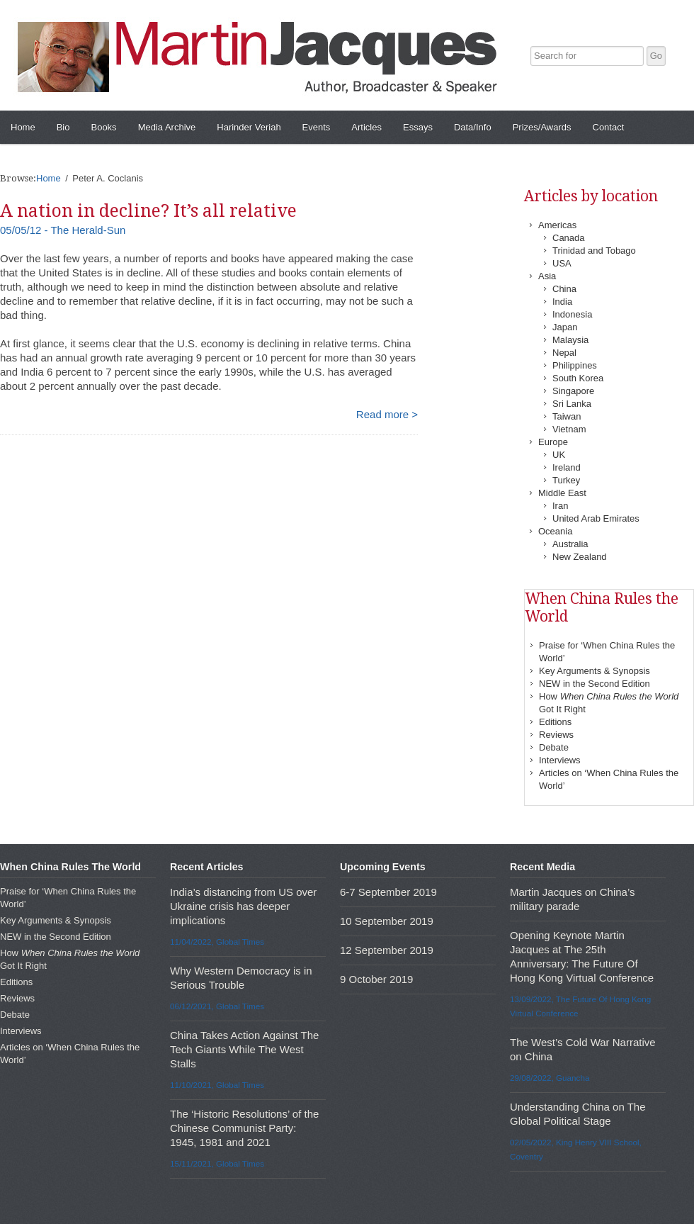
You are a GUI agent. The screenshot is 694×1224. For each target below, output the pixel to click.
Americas (557, 225)
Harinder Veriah (248, 127)
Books (103, 127)
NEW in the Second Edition (594, 683)
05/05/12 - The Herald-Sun (62, 230)
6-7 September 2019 (388, 892)
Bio (63, 127)
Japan (564, 327)
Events (316, 127)
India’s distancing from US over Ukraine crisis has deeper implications (243, 906)
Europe (553, 442)
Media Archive (167, 127)
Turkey (566, 480)
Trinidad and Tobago (594, 250)
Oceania (555, 531)
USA (561, 263)
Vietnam (569, 429)
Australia (570, 544)
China (564, 288)
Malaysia (570, 340)
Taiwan (566, 416)
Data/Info (472, 127)
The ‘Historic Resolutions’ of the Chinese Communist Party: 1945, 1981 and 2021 (244, 1128)
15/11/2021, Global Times (217, 1163)
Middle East (562, 493)
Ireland (566, 467)
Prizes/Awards (542, 127)
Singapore (573, 391)
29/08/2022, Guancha (549, 1077)
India (562, 301)
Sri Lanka (571, 403)
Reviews (556, 734)
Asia (547, 276)
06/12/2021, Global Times (217, 1006)
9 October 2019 (376, 979)
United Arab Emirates (595, 518)
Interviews (560, 760)
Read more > (387, 414)
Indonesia (572, 314)
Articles (366, 127)
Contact (609, 127)
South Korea (577, 378)
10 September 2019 (386, 921)
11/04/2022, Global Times (217, 941)
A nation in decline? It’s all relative (148, 211)
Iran (560, 505)
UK (558, 454)
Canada (568, 237)
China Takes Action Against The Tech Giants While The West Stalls (244, 1049)
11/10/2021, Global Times (217, 1084)
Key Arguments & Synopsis (594, 671)
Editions (555, 722)
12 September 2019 (386, 950)
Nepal (564, 352)
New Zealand (579, 556)
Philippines (574, 365)
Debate (554, 747)
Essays (418, 127)
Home (23, 127)
